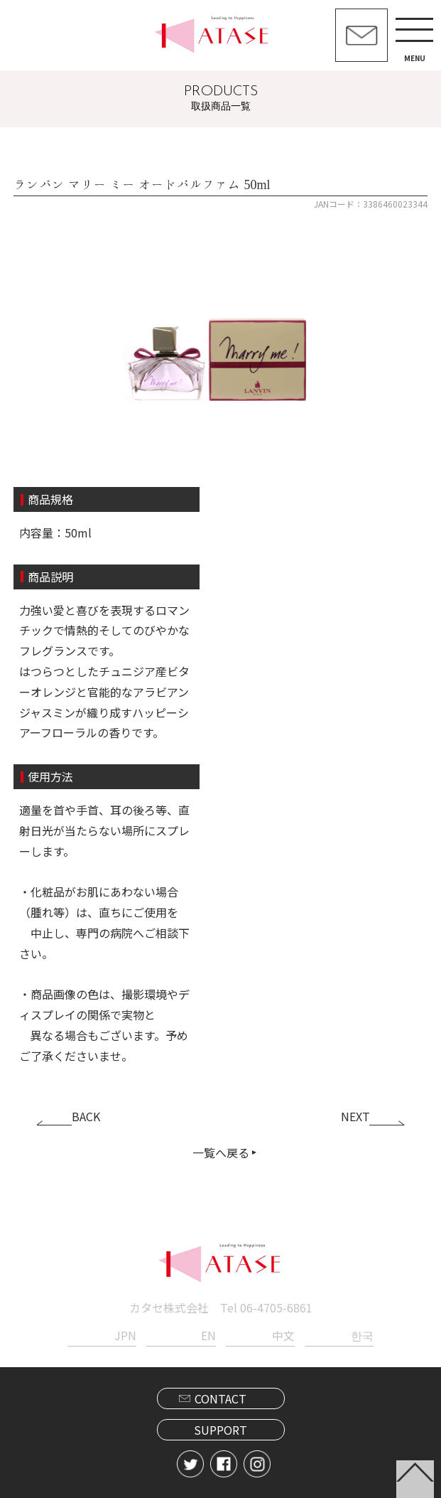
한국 (362, 1335)
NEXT (355, 1116)
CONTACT (220, 1398)
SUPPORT (220, 1429)
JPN (125, 1335)
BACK (86, 1116)
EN (208, 1335)
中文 (283, 1335)
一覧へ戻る (220, 1152)
